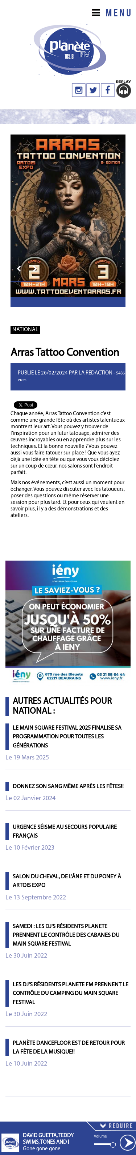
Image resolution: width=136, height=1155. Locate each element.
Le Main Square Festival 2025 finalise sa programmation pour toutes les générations (67, 737)
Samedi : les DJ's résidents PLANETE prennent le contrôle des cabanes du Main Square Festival (66, 935)
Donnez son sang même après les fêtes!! (68, 787)
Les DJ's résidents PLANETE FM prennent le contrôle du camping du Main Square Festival (70, 993)
